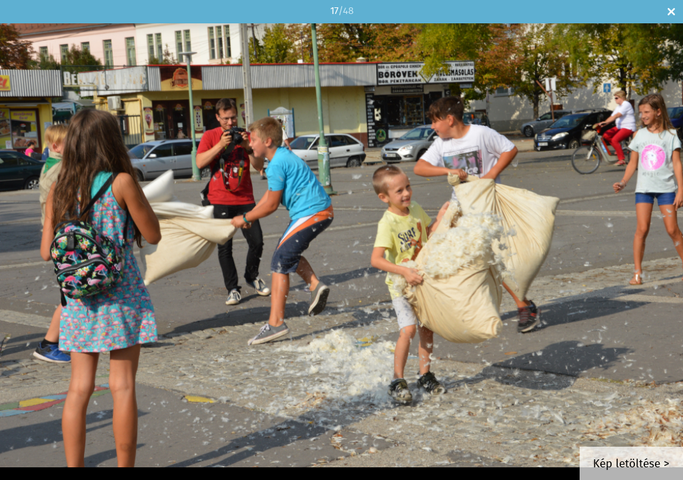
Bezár (671, 11)
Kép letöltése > (631, 464)
